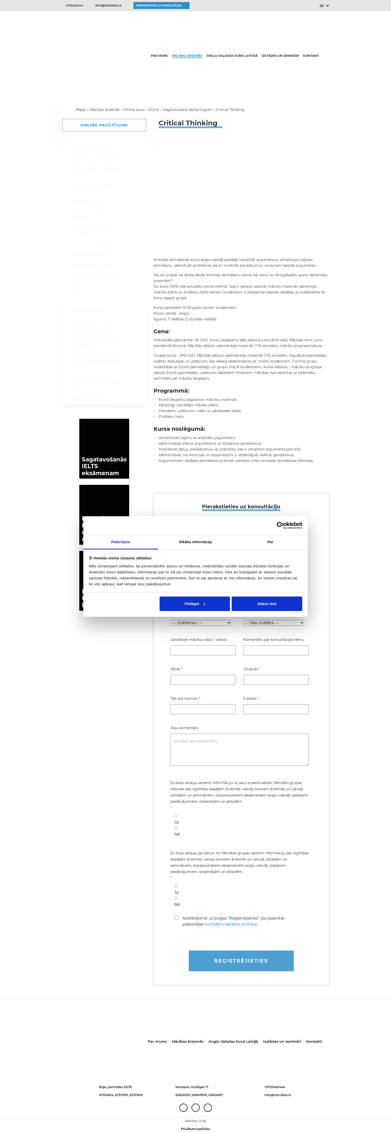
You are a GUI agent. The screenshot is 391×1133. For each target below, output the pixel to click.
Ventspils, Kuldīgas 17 (191, 1087)
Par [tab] (270, 542)
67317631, (122, 1095)
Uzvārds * (251, 669)
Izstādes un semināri (280, 56)
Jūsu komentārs (184, 728)
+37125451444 (74, 5)
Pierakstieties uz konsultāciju (159, 5)
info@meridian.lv (108, 5)
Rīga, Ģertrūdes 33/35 (115, 1087)
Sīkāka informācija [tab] (195, 542)
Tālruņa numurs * (185, 698)
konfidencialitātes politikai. (231, 924)
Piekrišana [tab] (120, 542)
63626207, (184, 1095)
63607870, (200, 1095)
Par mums (159, 56)
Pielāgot (195, 604)
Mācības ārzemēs (187, 56)
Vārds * (176, 669)
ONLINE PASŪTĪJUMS (104, 125)
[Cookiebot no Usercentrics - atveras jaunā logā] (280, 525)
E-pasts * (250, 698)
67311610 (136, 1095)
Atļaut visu (267, 604)
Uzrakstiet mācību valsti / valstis (198, 639)
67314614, (107, 1095)
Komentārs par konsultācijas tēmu (273, 639)
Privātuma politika (195, 1129)
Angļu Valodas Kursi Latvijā (232, 56)
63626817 (215, 1095)
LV (321, 5)
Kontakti (311, 56)
